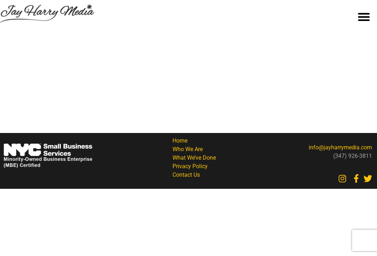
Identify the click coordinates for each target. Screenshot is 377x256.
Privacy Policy (190, 166)
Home (179, 140)
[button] (363, 16)
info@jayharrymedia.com (340, 147)
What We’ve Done (194, 157)
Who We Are (187, 149)
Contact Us (186, 174)
